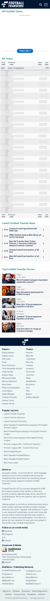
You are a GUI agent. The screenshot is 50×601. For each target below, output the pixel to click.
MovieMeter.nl (8, 577)
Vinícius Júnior (8, 400)
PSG (28, 391)
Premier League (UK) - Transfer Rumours (21, 448)
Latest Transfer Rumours (14, 418)
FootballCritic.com (33, 571)
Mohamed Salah (9, 378)
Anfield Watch (8, 584)
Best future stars (11, 463)
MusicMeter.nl (32, 577)
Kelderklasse (31, 580)
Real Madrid (31, 381)
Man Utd (29, 356)
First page (3, 63)
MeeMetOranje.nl (33, 584)
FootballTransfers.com (11, 570)
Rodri (4, 362)
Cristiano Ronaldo (9, 397)
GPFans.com (31, 574)
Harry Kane (6, 384)
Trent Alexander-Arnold (12, 369)
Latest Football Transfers (14, 414)
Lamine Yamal (8, 404)
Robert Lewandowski (11, 388)
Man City (29, 362)
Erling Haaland (8, 353)
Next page (40, 63)
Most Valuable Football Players (17, 455)
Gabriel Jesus (7, 356)
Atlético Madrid (32, 397)
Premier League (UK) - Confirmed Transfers (22, 444)
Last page (47, 63)
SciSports (6, 499)
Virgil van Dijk (7, 372)
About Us (7, 591)
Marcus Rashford (9, 381)
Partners (16, 591)
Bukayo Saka (7, 375)
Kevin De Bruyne (9, 365)
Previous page (11, 63)
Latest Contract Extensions (15, 421)
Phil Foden (6, 359)
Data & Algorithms (39, 591)
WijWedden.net (8, 580)
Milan (28, 378)
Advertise (26, 591)
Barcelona (30, 384)
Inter (28, 388)
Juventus (30, 375)
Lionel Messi (7, 391)
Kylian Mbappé (8, 394)
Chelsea (29, 365)
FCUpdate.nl (7, 574)
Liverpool (30, 369)
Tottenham (30, 359)
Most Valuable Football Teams (16, 459)
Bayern (29, 394)
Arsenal (29, 353)
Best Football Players (12, 452)
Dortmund (30, 372)
